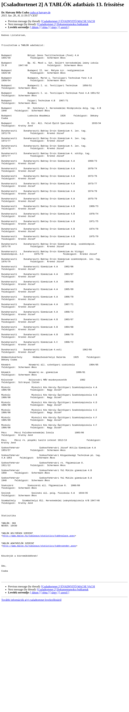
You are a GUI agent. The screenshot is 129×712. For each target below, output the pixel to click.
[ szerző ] (64, 27)
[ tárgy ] (54, 27)
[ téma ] (45, 27)
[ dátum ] (35, 27)
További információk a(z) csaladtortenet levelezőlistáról (31, 709)
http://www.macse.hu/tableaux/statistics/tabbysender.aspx (39, 648)
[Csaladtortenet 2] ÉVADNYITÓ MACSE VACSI (68, 21)
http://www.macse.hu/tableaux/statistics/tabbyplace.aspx (39, 636)
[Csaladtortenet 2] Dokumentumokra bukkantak (62, 24)
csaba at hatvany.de (40, 12)
